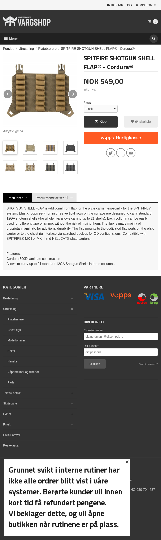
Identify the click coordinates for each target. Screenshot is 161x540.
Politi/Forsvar (11, 435)
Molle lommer (16, 340)
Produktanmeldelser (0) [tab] (52, 197)
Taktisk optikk (12, 393)
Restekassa (10, 445)
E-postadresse (93, 330)
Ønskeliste (141, 121)
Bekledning (10, 298)
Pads (11, 382)
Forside (8, 48)
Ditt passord (91, 346)
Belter (11, 351)
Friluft (6, 424)
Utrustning (10, 309)
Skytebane (10, 403)
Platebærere (16, 319)
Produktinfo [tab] (14, 197)
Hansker (13, 361)
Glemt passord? (148, 364)
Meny (10, 38)
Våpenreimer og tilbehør (23, 372)
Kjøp (101, 121)
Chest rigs (14, 330)
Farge (87, 102)
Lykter (7, 414)
